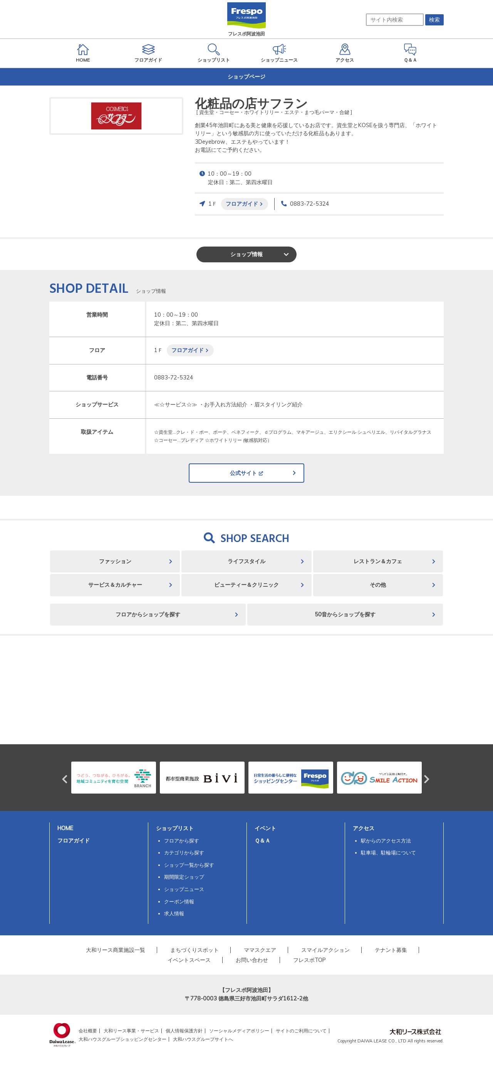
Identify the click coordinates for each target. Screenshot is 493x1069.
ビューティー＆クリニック (246, 584)
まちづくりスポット (194, 949)
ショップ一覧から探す (189, 865)
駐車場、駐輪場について (388, 852)
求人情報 (174, 913)
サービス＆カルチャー (115, 584)
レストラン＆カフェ (378, 561)
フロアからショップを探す (148, 614)
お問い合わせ (252, 960)
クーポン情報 (179, 901)
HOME (65, 828)
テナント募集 (391, 949)
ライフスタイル (246, 561)
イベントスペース (189, 960)
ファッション (115, 561)
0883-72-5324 (309, 203)
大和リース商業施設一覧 (115, 949)
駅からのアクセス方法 (386, 840)
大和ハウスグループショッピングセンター (122, 1039)
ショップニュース (184, 889)
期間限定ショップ (184, 877)
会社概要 (88, 1031)
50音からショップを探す (345, 614)
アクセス (363, 828)
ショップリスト (175, 828)
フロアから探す (181, 840)
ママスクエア (260, 949)
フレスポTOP (309, 960)
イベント (265, 828)
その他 (378, 584)
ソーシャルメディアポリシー (239, 1031)
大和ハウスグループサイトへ (203, 1039)
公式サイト (243, 473)
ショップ (246, 254)
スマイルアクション (325, 949)
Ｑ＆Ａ (262, 840)
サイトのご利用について (301, 1031)
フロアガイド (242, 203)
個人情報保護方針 (184, 1031)
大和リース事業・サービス (131, 1031)
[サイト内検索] (395, 19)
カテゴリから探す (184, 852)
